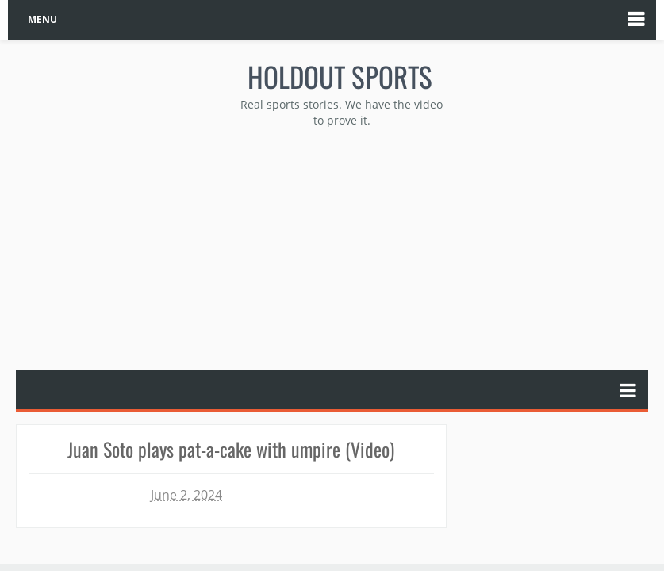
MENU (42, 19)
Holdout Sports (340, 76)
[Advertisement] (340, 247)
